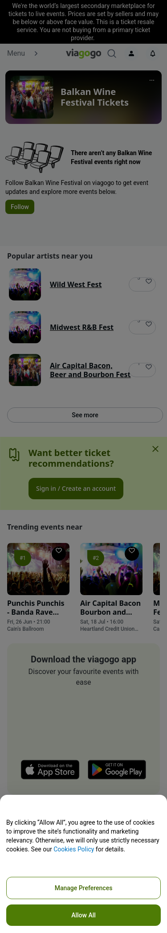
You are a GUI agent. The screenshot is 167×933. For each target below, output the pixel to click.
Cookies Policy (73, 849)
